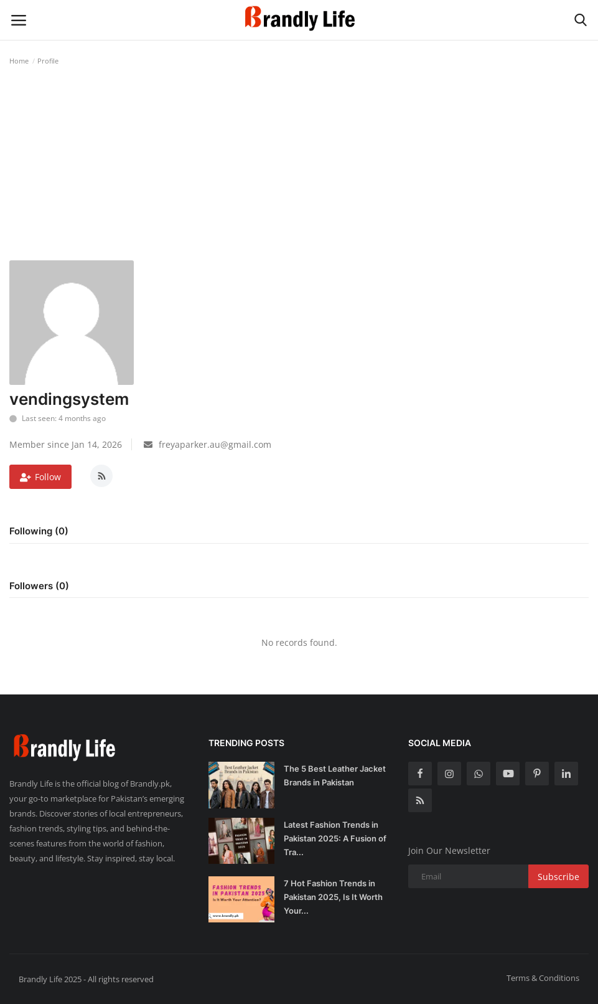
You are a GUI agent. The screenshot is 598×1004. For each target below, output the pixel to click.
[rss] (420, 800)
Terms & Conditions (543, 977)
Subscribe (558, 877)
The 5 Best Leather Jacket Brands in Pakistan (335, 775)
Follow (40, 477)
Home (19, 60)
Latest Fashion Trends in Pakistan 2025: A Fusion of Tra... (335, 838)
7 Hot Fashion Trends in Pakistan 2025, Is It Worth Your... (333, 897)
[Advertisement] (299, 167)
